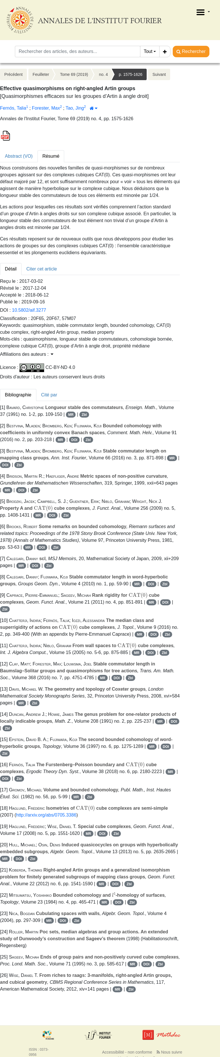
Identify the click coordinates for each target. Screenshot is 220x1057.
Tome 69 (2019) (74, 74)
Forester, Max (46, 108)
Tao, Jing (75, 108)
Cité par (49, 394)
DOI (74, 440)
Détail (11, 268)
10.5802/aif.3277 (29, 310)
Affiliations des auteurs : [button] (26, 354)
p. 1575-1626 (131, 74)
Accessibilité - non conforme (127, 1052)
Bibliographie (18, 394)
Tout (148, 51)
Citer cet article (41, 268)
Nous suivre (169, 1052)
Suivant (159, 74)
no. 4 (103, 74)
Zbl (84, 415)
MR (71, 415)
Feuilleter (41, 74)
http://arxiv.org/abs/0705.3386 (46, 815)
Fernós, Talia (13, 108)
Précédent (13, 74)
